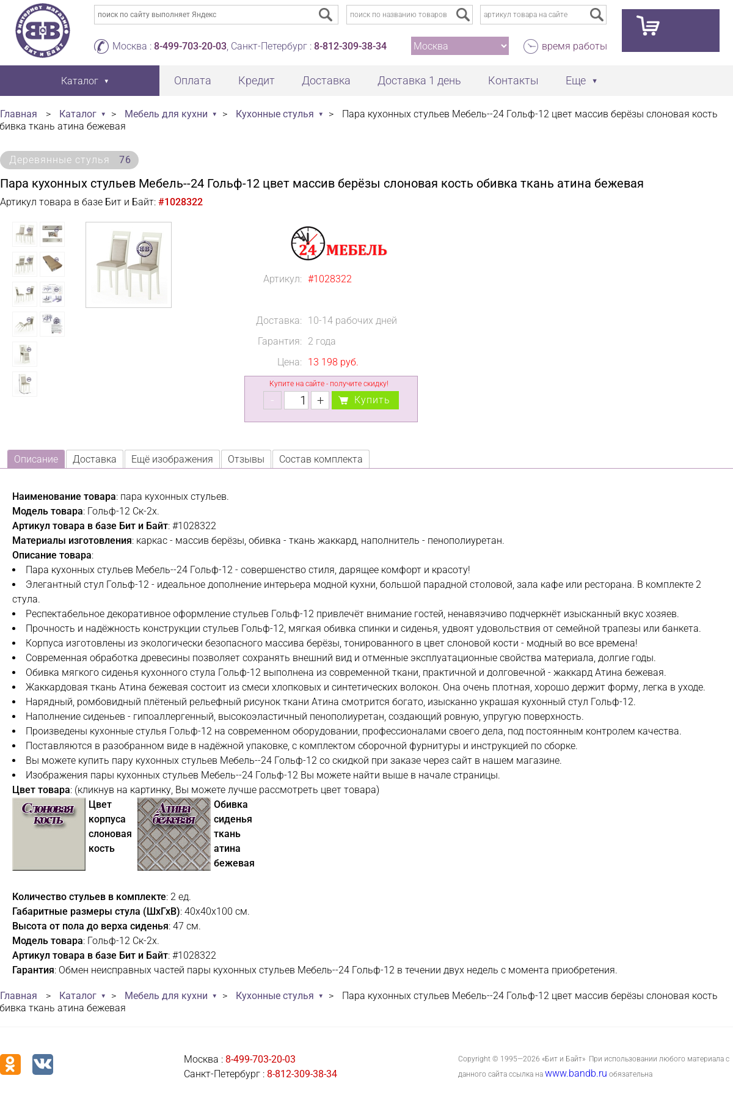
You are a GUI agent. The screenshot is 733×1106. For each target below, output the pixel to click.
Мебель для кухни (166, 114)
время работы (574, 46)
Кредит (256, 80)
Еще (576, 80)
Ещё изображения (172, 459)
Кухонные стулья (275, 114)
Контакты (513, 80)
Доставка (326, 80)
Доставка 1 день (419, 80)
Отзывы (246, 459)
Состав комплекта (321, 459)
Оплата (192, 80)
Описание (36, 459)
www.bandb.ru (576, 1073)
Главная (18, 114)
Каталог (78, 114)
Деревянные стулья (70, 160)
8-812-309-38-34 (350, 46)
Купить (372, 400)
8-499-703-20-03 (190, 46)
